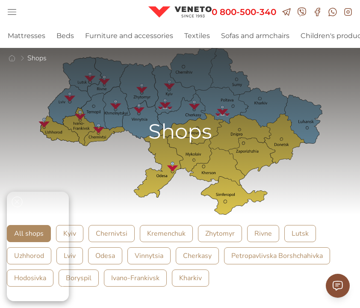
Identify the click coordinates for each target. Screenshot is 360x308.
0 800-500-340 (244, 12)
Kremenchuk (166, 233)
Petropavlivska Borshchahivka (277, 256)
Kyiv (69, 233)
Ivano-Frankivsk (135, 278)
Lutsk (300, 233)
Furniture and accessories (129, 36)
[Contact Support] (338, 286)
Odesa (105, 256)
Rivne (263, 233)
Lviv (70, 256)
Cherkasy (197, 256)
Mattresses (26, 36)
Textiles (197, 36)
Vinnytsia (149, 256)
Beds (65, 36)
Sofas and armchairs (255, 36)
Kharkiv (190, 278)
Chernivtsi (111, 233)
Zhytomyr (220, 233)
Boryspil (78, 278)
